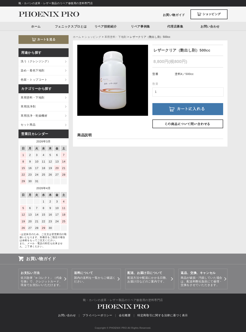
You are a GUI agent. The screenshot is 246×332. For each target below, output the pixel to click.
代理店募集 (175, 26)
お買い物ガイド (174, 15)
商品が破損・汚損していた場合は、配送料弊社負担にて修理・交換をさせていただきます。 (202, 278)
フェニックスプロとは (71, 26)
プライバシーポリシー (97, 315)
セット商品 (28, 124)
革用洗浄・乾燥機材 (34, 115)
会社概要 (125, 315)
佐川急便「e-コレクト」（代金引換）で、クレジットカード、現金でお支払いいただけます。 (42, 278)
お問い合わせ (210, 26)
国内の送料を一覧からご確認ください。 (95, 276)
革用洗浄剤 (28, 106)
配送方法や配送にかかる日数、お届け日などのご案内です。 (149, 276)
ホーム (36, 26)
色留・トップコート (34, 79)
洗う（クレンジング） (35, 61)
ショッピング (92, 36)
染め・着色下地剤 (32, 70)
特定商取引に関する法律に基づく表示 (162, 315)
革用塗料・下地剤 (32, 97)
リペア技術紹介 (105, 26)
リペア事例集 (140, 26)
